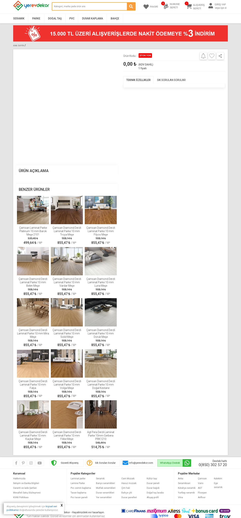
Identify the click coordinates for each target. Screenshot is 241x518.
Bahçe (115, 18)
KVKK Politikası (21, 497)
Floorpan (202, 492)
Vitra (180, 497)
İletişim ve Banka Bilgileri (26, 483)
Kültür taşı (152, 478)
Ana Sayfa (18, 45)
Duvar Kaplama (92, 18)
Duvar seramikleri (105, 492)
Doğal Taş (55, 18)
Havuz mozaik (128, 483)
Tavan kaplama (78, 492)
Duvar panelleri (129, 497)
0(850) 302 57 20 (213, 465)
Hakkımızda (19, 478)
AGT (200, 488)
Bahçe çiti (126, 492)
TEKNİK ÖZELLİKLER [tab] (138, 80)
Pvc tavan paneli (79, 497)
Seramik (18, 18)
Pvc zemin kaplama (81, 488)
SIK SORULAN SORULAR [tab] (171, 80)
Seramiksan (184, 483)
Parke (36, 18)
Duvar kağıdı (153, 488)
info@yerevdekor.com (141, 462)
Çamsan (202, 478)
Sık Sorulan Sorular (105, 462)
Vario (200, 483)
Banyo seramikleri (105, 483)
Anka (180, 478)
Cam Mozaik (127, 478)
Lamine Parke (78, 483)
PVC (71, 18)
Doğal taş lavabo (155, 492)
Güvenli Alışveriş (70, 462)
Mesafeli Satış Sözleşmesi (27, 492)
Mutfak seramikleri (105, 488)
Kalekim (218, 478)
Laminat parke (78, 478)
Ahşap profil (153, 497)
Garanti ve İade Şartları (25, 488)
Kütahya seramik (186, 488)
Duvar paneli (153, 483)
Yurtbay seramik (186, 492)
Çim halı (125, 488)
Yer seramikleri (104, 497)
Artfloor (201, 497)
